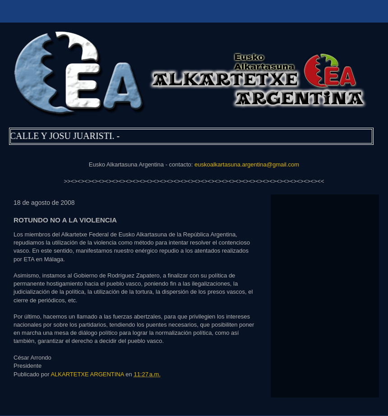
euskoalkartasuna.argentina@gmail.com (246, 164)
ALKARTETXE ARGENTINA (88, 374)
